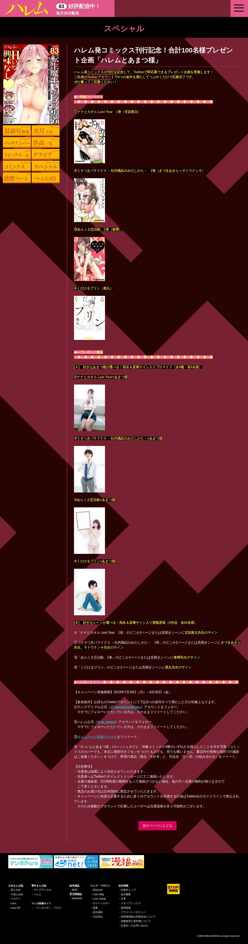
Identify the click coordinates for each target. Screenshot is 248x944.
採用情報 (126, 907)
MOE (75, 889)
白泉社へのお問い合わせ (134, 925)
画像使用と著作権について (136, 921)
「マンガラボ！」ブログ (47, 907)
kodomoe (77, 898)
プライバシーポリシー (133, 912)
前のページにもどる (157, 825)
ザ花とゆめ (17, 894)
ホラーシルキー (101, 903)
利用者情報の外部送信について (138, 916)
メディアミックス (131, 903)
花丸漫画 (98, 912)
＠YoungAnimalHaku (125, 707)
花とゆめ (16, 889)
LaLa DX (15, 907)
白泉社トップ (128, 889)
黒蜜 (95, 907)
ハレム (37, 894)
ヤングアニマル (42, 889)
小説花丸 (98, 916)
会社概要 (126, 894)
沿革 (123, 898)
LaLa (13, 903)
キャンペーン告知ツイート (97, 736)
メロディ (16, 898)
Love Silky (98, 894)
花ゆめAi (98, 889)
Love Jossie (99, 898)
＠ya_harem (106, 722)
